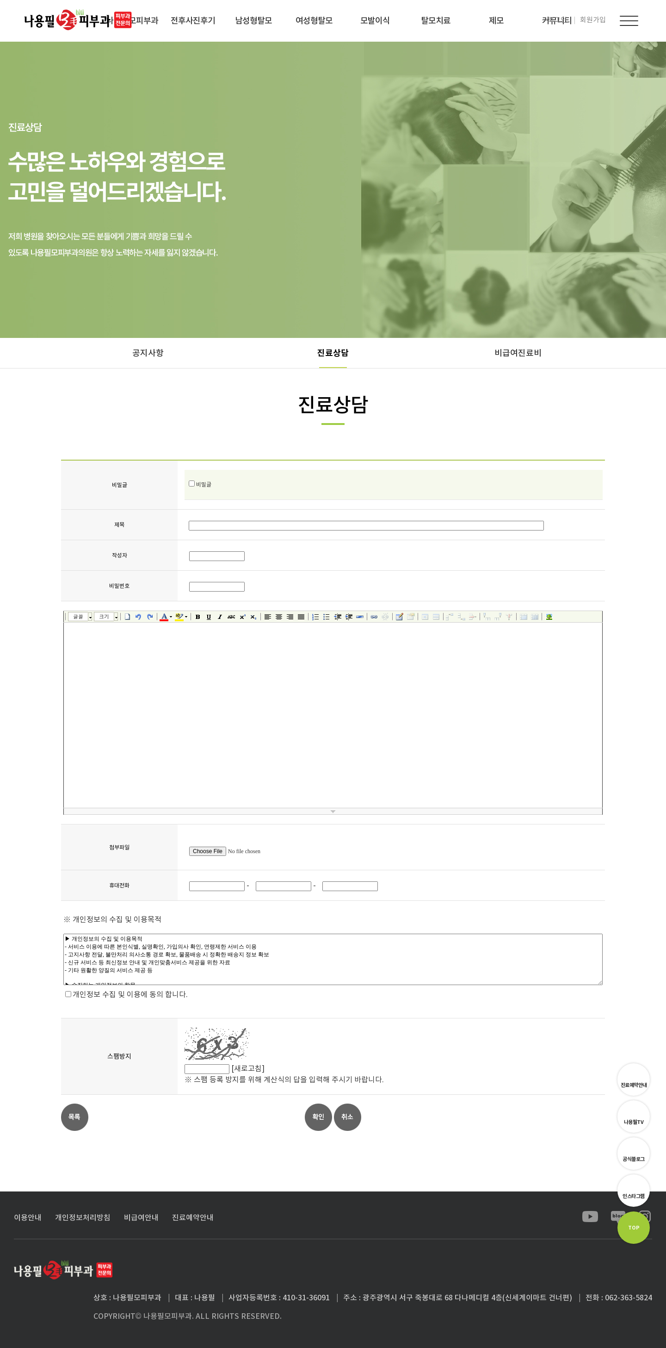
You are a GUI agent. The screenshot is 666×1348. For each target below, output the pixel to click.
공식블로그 (634, 1159)
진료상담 (333, 353)
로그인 (557, 19)
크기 (104, 616)
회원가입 (593, 19)
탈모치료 (435, 20)
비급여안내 (141, 1217)
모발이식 (375, 20)
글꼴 (78, 616)
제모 (496, 20)
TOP (634, 1227)
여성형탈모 (314, 20)
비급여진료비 (518, 353)
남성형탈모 (253, 20)
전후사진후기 (193, 20)
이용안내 (28, 1217)
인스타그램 (634, 1196)
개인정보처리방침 (83, 1217)
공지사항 (148, 353)
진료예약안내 (634, 1085)
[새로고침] (248, 1068)
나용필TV (634, 1122)
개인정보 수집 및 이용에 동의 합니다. (130, 994)
